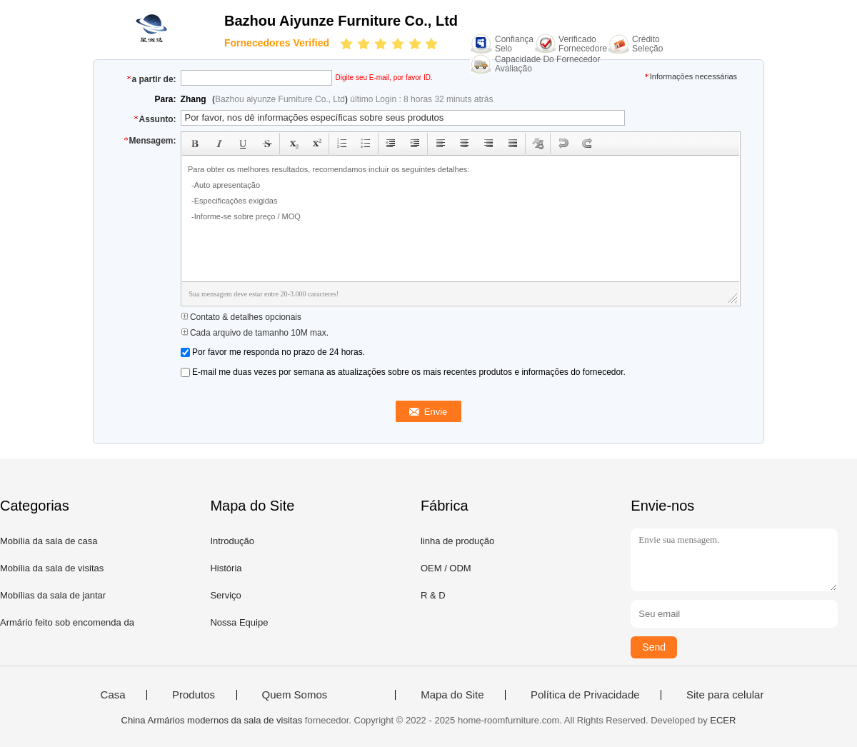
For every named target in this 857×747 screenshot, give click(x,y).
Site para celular (724, 695)
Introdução (232, 541)
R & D (433, 595)
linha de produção (457, 541)
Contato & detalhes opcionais (241, 317)
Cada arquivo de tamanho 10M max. (255, 333)
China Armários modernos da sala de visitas (212, 720)
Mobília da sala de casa (49, 541)
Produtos (193, 695)
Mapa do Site (452, 695)
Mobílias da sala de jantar (53, 595)
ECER (723, 720)
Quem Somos (295, 695)
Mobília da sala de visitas (52, 568)
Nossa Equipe (239, 622)
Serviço (225, 595)
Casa (113, 695)
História (225, 568)
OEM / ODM (446, 568)
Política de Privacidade (585, 695)
